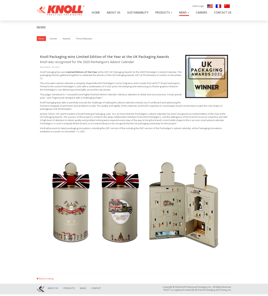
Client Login (198, 6)
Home (96, 12)
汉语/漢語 (227, 6)
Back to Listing (45, 278)
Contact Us (222, 12)
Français (218, 6)
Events (53, 38)
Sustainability (138, 12)
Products (163, 12)
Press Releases (84, 38)
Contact (96, 288)
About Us (113, 12)
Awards (66, 38)
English (210, 6)
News (184, 12)
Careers (201, 12)
